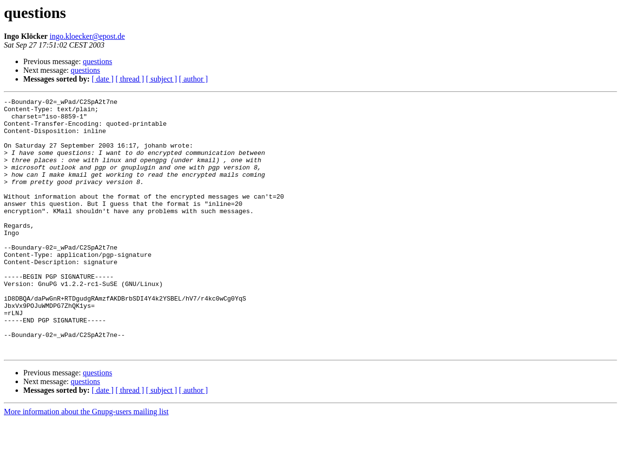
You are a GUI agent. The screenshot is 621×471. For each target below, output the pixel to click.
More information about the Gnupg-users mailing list (86, 462)
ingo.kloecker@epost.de (87, 36)
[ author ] (193, 79)
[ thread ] (129, 79)
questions (97, 61)
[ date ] (103, 79)
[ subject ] (161, 79)
